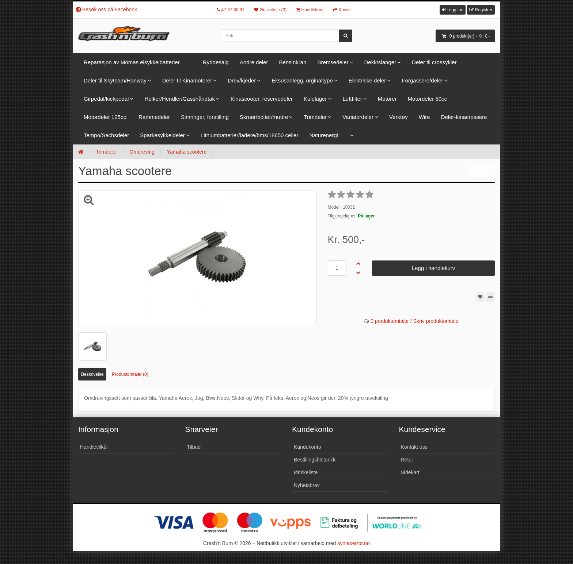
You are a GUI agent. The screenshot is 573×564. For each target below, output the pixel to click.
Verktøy (398, 117)
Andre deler (254, 62)
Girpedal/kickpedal (106, 99)
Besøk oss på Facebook (106, 9)
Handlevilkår (94, 447)
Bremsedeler (332, 62)
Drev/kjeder (242, 80)
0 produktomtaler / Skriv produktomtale (414, 321)
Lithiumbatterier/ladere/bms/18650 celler (250, 135)
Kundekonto (307, 447)
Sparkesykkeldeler (162, 135)
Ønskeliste (306, 472)
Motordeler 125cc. (106, 117)
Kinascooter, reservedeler (262, 99)
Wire (424, 117)
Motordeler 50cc (427, 99)
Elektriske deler (367, 80)
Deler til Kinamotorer (187, 80)
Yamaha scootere (187, 152)
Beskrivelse (92, 374)
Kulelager (315, 99)
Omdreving (141, 152)
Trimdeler (315, 117)
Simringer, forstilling (205, 117)
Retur (407, 460)
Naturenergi (323, 135)
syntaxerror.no (353, 543)
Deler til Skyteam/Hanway (115, 80)
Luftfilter (352, 99)
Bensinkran (292, 62)
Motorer (387, 99)
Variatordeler (357, 117)
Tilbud (194, 447)
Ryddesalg (216, 62)
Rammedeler (154, 117)
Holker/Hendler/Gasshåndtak (179, 99)
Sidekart (410, 472)
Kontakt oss (414, 447)
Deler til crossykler (434, 62)
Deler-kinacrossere (464, 117)
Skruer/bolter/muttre (264, 117)
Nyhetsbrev (307, 485)
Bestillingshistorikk (314, 460)
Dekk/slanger (380, 62)
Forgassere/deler (422, 80)
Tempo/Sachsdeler (106, 135)
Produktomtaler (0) (130, 374)
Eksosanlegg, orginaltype (302, 80)
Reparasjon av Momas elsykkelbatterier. (132, 62)
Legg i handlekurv (433, 268)
